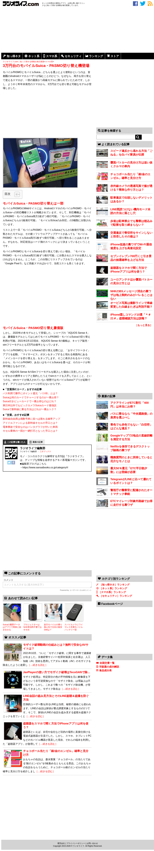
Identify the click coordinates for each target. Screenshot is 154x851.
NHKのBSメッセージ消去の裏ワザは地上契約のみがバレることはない (131, 295)
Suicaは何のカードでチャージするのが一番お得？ (31, 397)
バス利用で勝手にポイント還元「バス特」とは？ (30, 393)
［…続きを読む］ (38, 665)
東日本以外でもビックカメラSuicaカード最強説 (29, 405)
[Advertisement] (77, 30)
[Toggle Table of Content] (15, 194)
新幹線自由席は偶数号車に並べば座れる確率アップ (31, 418)
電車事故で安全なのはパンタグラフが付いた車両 (30, 427)
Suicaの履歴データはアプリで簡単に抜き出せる (12, 627)
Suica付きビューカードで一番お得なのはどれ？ (29, 401)
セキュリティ (73, 56)
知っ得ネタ (14, 56)
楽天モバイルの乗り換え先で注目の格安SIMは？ (53, 627)
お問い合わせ (92, 843)
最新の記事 (38, 442)
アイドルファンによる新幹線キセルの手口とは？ (30, 423)
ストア (115, 56)
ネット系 (33, 56)
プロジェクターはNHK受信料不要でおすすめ (32, 627)
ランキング (96, 56)
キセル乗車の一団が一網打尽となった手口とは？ (30, 430)
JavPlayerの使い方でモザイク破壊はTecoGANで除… (56, 672)
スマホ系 (51, 56)
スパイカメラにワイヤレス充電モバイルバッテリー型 (74, 627)
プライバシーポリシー (75, 843)
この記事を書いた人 (16, 442)
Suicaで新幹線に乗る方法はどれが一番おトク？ (29, 409)
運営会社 (61, 843)
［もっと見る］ (143, 325)
